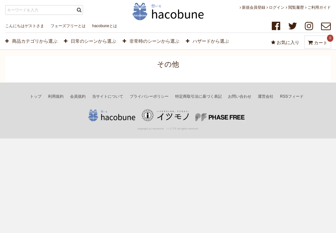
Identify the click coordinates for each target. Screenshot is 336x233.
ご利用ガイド (318, 7)
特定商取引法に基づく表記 (198, 96)
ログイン (275, 7)
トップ (36, 96)
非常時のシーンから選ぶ (151, 41)
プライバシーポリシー (149, 96)
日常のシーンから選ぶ (90, 41)
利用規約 (56, 96)
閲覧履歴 (295, 7)
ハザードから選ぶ (207, 41)
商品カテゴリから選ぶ (31, 41)
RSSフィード (292, 96)
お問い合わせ (239, 96)
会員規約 (78, 96)
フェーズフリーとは (68, 26)
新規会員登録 (252, 7)
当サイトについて (107, 96)
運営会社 (265, 96)
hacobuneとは (104, 26)
